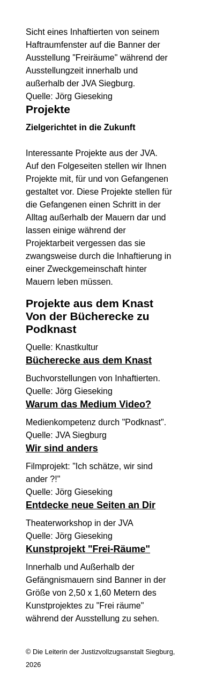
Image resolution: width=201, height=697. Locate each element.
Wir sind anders (62, 448)
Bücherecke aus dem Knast (89, 360)
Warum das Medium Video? (88, 404)
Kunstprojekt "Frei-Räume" (88, 549)
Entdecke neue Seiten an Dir (90, 505)
